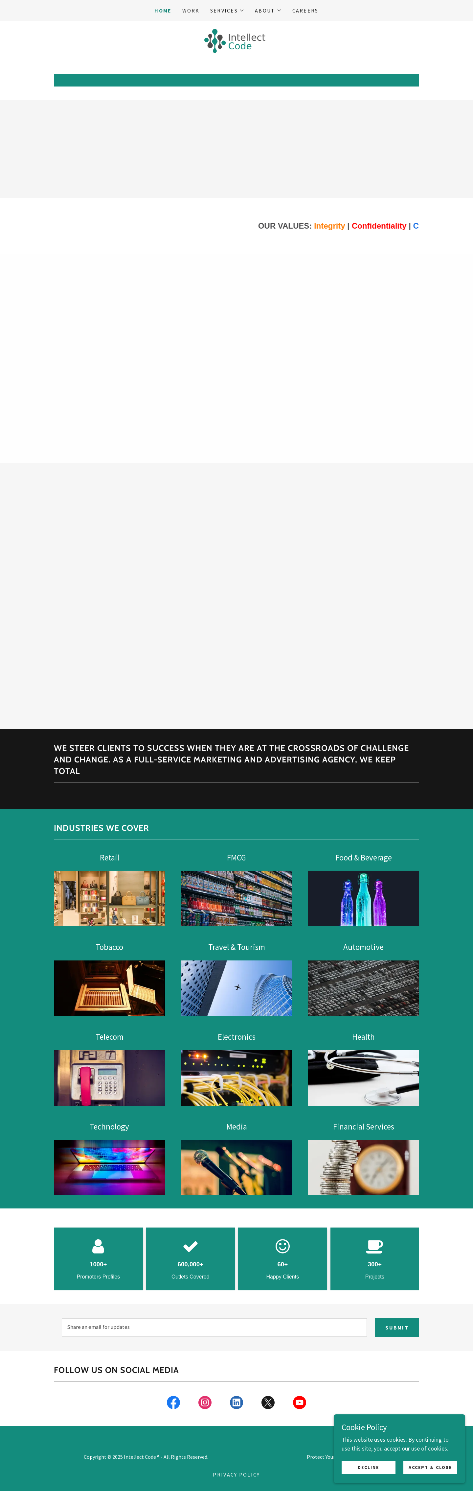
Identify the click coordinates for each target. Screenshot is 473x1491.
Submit (397, 1327)
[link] (236, 40)
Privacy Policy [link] (236, 1474)
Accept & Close (430, 1467)
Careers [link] (305, 10)
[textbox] (214, 1327)
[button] (227, 10)
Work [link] (191, 10)
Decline (368, 1467)
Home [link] (162, 10)
